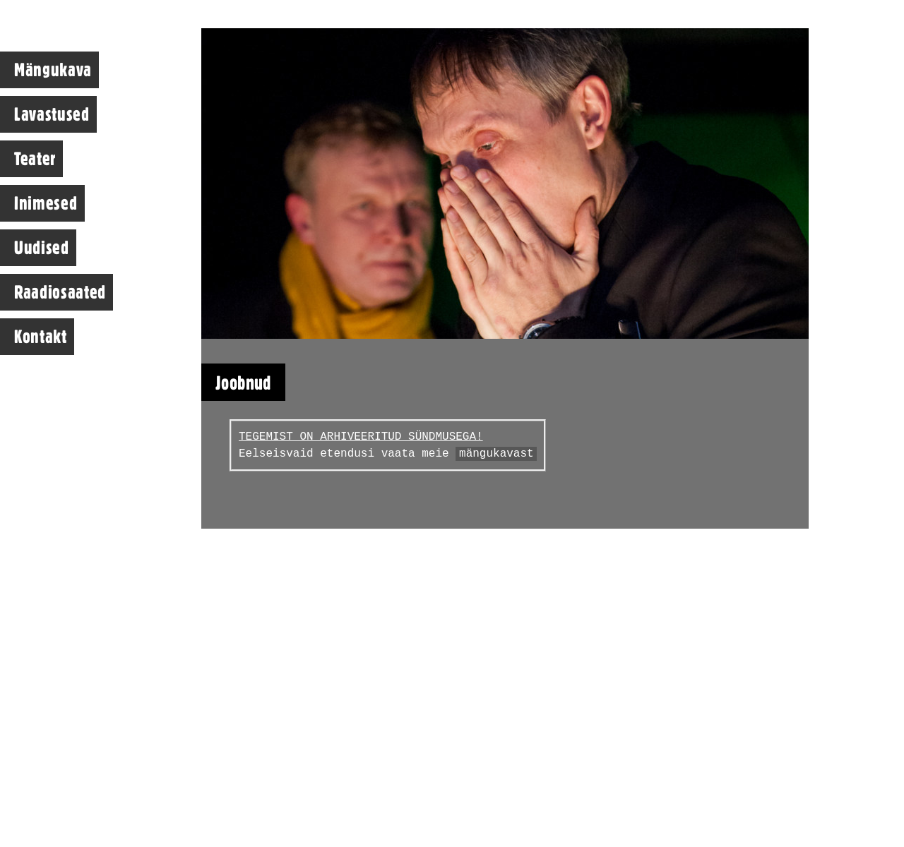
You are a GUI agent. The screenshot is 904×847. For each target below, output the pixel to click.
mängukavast (496, 453)
